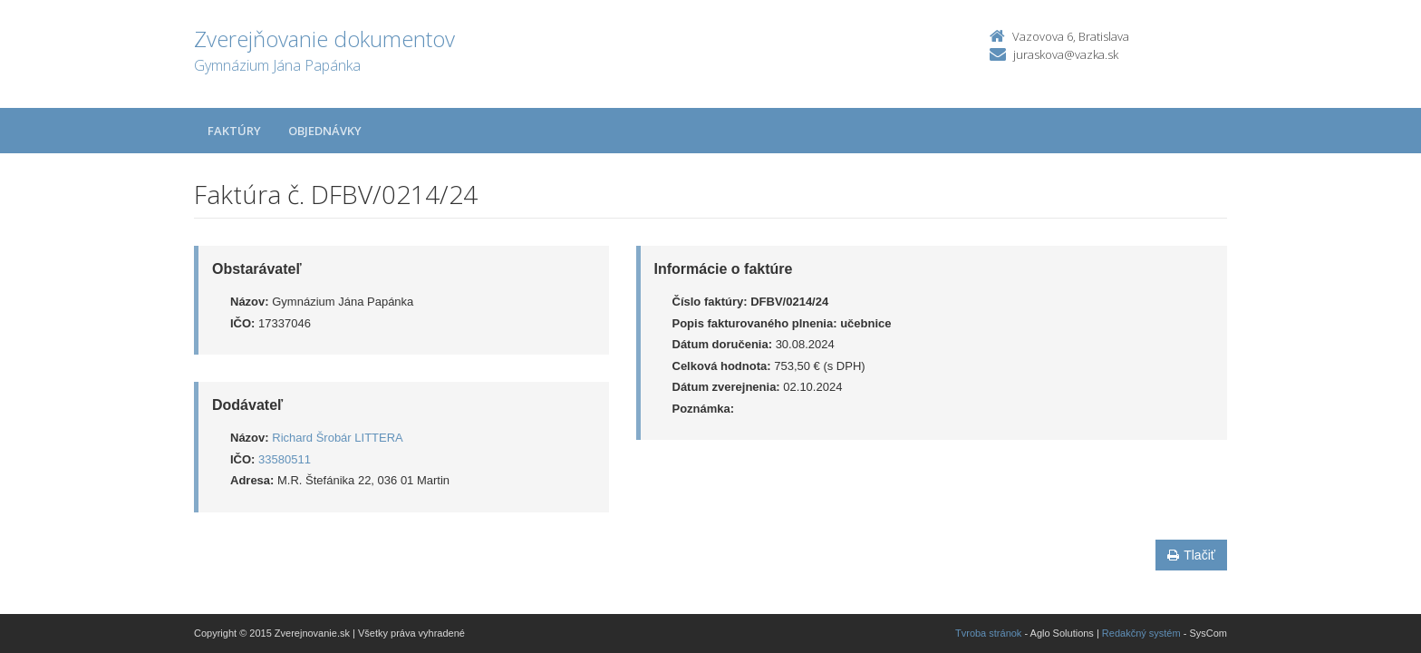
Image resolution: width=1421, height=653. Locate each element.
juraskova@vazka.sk (1065, 54)
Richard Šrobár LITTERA (337, 437)
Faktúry (234, 130)
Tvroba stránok (988, 633)
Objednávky (325, 130)
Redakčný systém (1141, 633)
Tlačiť (1191, 555)
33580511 (284, 459)
